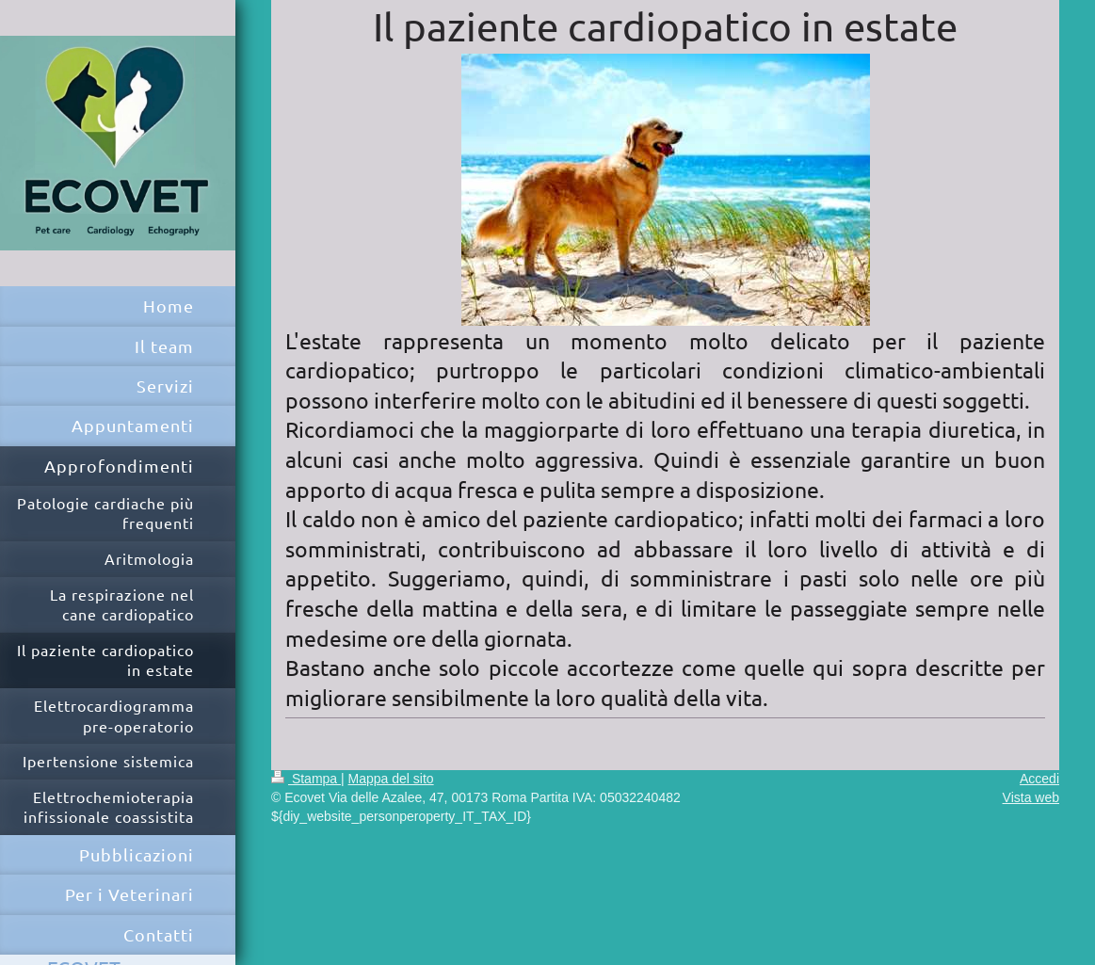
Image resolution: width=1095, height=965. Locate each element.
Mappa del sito (391, 778)
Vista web (1031, 797)
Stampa (306, 778)
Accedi (1039, 778)
